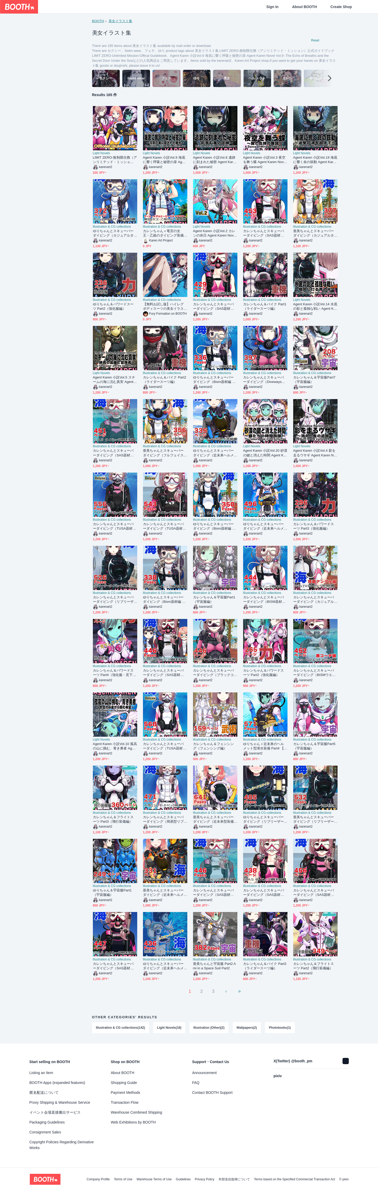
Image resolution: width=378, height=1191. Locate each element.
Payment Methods (125, 1092)
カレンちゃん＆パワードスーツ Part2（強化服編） (263, 673)
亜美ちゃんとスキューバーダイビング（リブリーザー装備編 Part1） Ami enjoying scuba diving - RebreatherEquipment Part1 (315, 819)
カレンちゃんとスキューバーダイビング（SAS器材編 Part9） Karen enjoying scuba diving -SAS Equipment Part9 (315, 893)
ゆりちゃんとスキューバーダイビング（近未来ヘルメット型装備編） (213, 453)
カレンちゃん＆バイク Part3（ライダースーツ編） (264, 966)
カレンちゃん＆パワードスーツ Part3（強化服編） (313, 526)
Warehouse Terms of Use (154, 1179)
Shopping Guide (124, 1083)
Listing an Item (41, 1073)
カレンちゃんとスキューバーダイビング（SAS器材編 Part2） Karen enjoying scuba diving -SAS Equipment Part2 (265, 233)
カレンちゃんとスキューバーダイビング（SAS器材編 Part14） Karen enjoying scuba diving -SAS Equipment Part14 (215, 893)
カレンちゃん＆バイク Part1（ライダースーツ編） (264, 306)
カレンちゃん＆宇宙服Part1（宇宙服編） (214, 600)
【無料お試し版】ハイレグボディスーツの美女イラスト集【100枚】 (163, 306)
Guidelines (183, 1179)
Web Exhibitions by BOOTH (133, 1122)
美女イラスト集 (120, 21)
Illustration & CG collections (112, 226)
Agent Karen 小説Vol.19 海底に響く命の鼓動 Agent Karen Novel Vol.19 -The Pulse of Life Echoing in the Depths (315, 160)
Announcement (204, 1073)
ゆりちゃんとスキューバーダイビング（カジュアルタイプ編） (113, 233)
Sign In (272, 7)
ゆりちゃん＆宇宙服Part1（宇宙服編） (112, 893)
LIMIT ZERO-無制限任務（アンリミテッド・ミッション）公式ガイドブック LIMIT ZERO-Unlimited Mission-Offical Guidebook (115, 160)
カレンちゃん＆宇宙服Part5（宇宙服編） (314, 746)
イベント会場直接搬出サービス (55, 1112)
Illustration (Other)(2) (209, 1028)
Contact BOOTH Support (212, 1092)
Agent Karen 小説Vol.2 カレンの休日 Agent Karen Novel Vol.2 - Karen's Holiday (215, 233)
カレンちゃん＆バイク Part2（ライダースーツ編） (164, 380)
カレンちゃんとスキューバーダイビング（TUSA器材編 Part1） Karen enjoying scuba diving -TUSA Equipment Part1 (165, 746)
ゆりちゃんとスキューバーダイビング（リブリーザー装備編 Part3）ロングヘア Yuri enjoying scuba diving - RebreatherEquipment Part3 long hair (265, 819)
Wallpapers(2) (247, 1028)
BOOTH (98, 21)
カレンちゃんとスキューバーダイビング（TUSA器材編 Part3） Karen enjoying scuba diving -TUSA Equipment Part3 (165, 526)
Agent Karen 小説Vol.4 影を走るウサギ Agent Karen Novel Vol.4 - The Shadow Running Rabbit (315, 453)
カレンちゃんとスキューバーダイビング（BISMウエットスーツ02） (314, 673)
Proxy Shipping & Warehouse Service (59, 1102)
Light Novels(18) (169, 1028)
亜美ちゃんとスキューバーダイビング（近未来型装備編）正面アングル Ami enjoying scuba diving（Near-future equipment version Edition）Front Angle (215, 819)
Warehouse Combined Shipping (136, 1112)
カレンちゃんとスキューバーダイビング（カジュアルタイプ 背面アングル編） (313, 600)
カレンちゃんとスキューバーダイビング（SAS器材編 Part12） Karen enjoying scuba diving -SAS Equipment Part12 (215, 306)
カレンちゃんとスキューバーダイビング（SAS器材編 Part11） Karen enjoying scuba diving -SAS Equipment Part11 (265, 893)
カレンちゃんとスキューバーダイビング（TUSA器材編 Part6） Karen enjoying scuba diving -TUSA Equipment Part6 (115, 526)
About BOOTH (304, 7)
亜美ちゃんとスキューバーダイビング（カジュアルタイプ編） (313, 233)
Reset (315, 40)
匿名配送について (44, 1092)
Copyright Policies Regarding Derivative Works (61, 1145)
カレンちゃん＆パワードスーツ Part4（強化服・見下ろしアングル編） (114, 673)
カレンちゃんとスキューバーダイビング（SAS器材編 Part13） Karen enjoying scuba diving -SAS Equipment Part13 (165, 673)
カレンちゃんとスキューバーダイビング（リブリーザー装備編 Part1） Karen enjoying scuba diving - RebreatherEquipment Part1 (115, 600)
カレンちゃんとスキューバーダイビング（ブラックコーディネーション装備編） (213, 673)
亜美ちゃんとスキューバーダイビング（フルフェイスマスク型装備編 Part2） (163, 453)
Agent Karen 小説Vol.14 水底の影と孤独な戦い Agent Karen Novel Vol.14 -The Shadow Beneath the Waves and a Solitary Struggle (315, 306)
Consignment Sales (45, 1132)
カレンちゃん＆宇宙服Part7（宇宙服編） (314, 380)
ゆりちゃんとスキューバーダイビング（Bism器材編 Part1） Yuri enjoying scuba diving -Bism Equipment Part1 (215, 380)
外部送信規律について (234, 1179)
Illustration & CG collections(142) (120, 1028)
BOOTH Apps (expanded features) (57, 1083)
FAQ (196, 1083)
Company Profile (98, 1179)
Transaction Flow (125, 1102)
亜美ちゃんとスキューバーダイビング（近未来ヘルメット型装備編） (163, 893)
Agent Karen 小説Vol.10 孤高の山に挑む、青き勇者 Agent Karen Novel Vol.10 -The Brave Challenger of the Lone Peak (115, 746)
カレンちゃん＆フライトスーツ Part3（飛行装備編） (113, 819)
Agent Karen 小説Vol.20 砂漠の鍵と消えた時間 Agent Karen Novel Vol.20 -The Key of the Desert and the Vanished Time (265, 453)
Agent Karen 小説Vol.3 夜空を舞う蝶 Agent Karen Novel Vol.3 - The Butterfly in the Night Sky (265, 160)
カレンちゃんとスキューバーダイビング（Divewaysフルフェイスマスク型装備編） (264, 380)
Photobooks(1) (280, 1028)
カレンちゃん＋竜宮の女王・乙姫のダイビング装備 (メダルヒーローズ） (163, 233)
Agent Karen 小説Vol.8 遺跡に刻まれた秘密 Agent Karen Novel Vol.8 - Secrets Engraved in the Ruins (215, 160)
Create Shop (341, 7)
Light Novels (101, 153)
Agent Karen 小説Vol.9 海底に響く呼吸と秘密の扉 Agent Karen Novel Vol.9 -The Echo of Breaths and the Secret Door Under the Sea (165, 160)
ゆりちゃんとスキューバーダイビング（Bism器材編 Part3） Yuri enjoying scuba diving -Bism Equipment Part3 (215, 526)
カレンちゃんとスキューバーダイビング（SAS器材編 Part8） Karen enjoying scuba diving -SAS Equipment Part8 (115, 966)
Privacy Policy (204, 1179)
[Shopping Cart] (365, 7)
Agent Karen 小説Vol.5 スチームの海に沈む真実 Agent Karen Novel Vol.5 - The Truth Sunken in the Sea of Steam (115, 380)
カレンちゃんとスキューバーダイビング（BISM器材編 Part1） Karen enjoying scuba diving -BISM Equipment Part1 (265, 600)
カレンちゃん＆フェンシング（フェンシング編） (213, 746)
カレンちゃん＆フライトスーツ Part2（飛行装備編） (313, 966)
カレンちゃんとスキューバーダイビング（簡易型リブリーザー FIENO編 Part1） (163, 819)
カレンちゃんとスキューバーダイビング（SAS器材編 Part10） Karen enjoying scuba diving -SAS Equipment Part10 (115, 453)
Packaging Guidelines (47, 1122)
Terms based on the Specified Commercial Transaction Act (294, 1179)
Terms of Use (123, 1179)
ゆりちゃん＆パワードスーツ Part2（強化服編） (113, 306)
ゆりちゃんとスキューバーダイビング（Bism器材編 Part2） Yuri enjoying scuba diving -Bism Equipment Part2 (165, 600)
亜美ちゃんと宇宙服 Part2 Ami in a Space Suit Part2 (214, 966)
